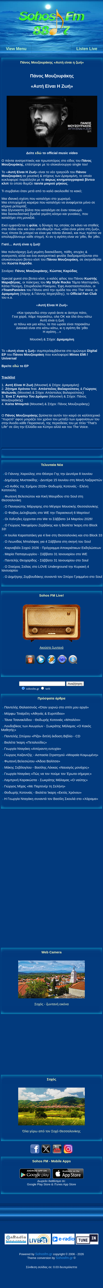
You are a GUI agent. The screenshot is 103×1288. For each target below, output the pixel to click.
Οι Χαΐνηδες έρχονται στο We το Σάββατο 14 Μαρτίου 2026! (49, 519)
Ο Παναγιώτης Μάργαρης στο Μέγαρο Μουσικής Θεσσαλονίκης (51, 506)
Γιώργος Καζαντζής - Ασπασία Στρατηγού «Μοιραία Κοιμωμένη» (51, 755)
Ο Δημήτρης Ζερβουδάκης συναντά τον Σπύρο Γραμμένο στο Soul (53, 576)
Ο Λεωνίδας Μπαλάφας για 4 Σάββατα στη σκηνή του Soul (48, 541)
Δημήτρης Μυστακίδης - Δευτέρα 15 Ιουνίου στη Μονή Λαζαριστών (53, 480)
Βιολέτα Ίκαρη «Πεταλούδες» (25, 742)
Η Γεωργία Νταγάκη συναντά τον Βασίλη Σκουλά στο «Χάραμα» (51, 799)
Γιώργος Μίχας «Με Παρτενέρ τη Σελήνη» (34, 786)
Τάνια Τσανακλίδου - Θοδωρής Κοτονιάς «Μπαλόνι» (42, 720)
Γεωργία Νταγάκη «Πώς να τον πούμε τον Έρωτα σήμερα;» (48, 774)
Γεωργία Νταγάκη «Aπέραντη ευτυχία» (32, 748)
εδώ (38, 153)
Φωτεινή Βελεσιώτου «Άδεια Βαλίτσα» (32, 761)
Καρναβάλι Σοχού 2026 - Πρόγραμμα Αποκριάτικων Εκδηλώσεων (53, 548)
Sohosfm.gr (43, 1254)
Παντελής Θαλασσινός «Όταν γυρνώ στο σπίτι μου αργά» (46, 707)
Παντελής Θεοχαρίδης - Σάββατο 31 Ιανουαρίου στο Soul (46, 560)
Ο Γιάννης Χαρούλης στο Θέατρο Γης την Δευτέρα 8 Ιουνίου (48, 474)
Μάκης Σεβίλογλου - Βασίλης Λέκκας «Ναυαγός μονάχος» (46, 767)
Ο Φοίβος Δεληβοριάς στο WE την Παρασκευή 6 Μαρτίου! (47, 512)
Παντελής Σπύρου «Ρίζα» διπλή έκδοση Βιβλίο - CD (42, 736)
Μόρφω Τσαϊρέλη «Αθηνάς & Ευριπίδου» (34, 713)
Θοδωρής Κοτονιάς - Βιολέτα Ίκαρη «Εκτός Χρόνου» (42, 792)
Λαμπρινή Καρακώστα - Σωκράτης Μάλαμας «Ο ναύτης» (46, 780)
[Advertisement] (51, 878)
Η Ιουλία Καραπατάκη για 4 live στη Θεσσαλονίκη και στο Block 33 (53, 535)
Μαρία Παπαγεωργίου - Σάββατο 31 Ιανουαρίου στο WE (46, 554)
